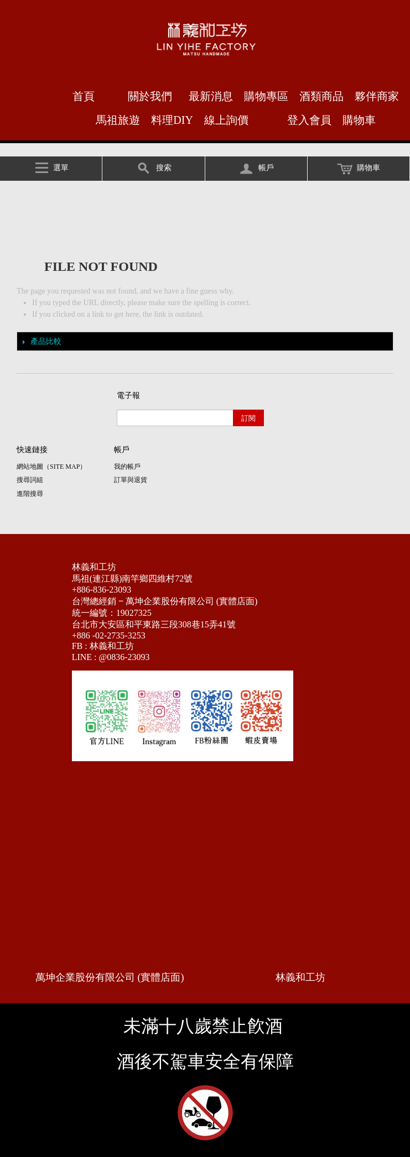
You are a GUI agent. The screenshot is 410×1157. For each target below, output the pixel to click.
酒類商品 (321, 96)
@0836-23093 (124, 657)
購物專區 (266, 96)
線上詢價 (226, 120)
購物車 (359, 120)
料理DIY (172, 120)
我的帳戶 (127, 466)
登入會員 (309, 120)
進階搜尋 (30, 494)
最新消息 (211, 96)
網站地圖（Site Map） (51, 466)
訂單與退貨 (130, 480)
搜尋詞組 (30, 480)
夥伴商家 (377, 96)
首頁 (83, 96)
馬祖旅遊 (118, 120)
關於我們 (150, 96)
